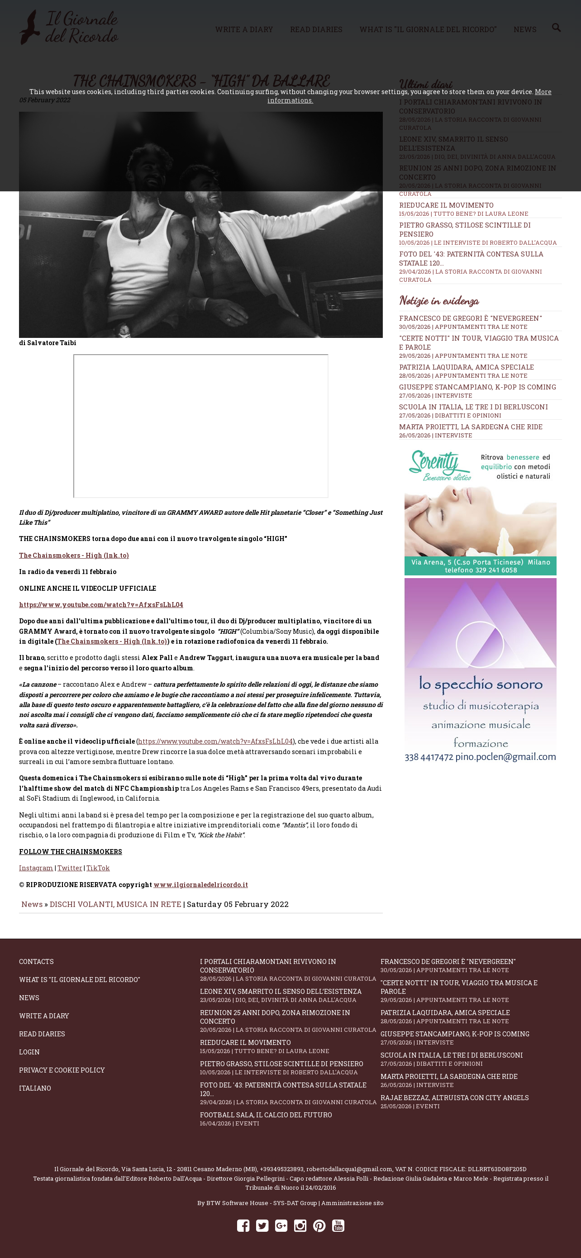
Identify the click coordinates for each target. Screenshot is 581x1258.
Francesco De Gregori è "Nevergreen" (470, 318)
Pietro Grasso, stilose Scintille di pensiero (290, 1064)
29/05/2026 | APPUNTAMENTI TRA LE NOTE (463, 355)
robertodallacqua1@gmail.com (349, 1166)
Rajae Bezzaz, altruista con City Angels (471, 1098)
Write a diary (44, 1012)
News (32, 901)
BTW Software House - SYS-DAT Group (261, 1200)
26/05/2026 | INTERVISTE (435, 435)
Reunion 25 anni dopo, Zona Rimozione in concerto (290, 1017)
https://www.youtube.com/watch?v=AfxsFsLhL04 (101, 601)
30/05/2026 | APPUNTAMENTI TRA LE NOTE (463, 327)
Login (29, 1048)
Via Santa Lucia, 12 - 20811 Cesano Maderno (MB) (189, 1166)
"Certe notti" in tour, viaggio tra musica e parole (471, 988)
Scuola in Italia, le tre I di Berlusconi (473, 406)
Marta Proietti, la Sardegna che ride (471, 426)
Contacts (36, 958)
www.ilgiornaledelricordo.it (200, 881)
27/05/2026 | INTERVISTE (435, 395)
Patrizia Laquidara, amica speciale (466, 366)
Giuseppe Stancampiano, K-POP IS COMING (477, 386)
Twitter (69, 865)
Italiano (35, 1085)
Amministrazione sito (352, 1200)
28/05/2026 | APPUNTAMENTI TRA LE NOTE (463, 375)
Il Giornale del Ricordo (86, 1166)
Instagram (36, 865)
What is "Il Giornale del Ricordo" (79, 976)
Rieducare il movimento (480, 209)
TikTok (98, 865)
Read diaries (42, 1030)
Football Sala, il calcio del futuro (290, 1115)
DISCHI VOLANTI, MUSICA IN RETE (115, 901)
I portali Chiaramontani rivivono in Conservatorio (290, 966)
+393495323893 (282, 1166)
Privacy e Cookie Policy (62, 1067)
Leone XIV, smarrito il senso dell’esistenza (290, 992)
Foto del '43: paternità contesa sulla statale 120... (290, 1090)
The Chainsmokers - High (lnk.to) (74, 552)
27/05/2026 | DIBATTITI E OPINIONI (450, 415)
